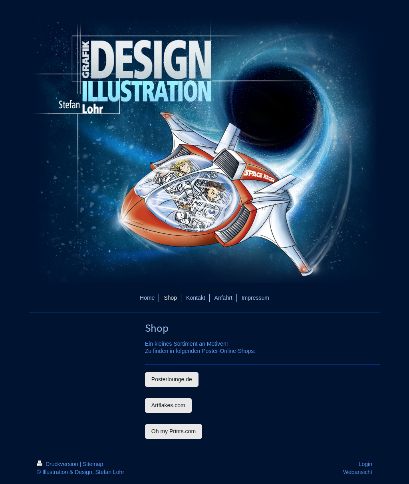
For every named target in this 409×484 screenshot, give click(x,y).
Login (365, 464)
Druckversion (58, 464)
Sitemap (93, 464)
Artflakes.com (168, 405)
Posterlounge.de (171, 379)
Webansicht (357, 472)
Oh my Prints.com (173, 431)
